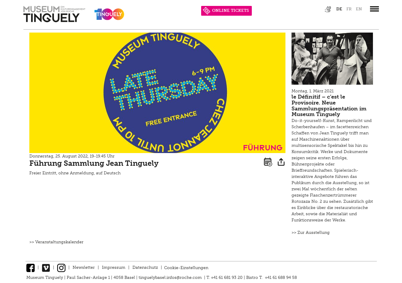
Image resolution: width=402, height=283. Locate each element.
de (339, 9)
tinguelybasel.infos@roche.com (171, 277)
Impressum (113, 267)
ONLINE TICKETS (226, 10)
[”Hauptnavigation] (374, 9)
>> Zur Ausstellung (311, 232)
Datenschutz (145, 267)
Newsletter (84, 267)
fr (349, 9)
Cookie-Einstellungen (186, 267)
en (359, 9)
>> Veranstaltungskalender (56, 242)
